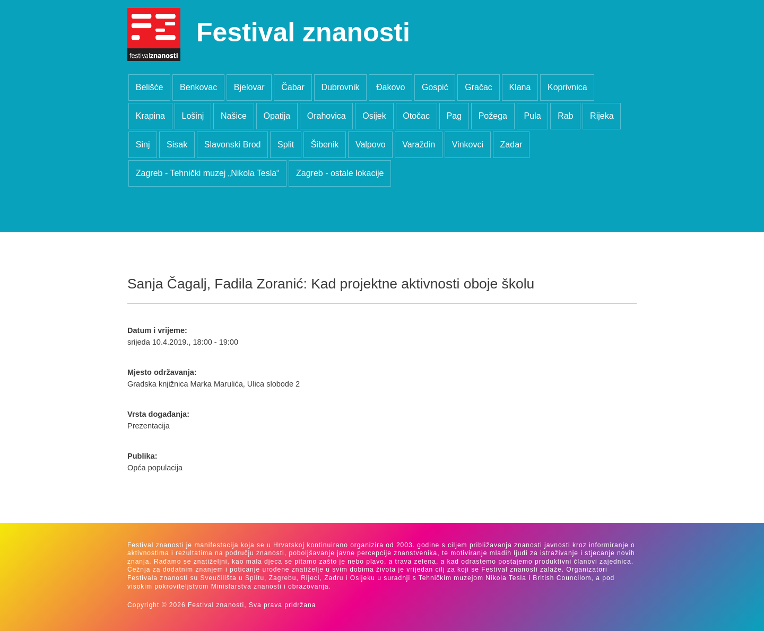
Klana (520, 87)
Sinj (143, 144)
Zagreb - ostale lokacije (340, 173)
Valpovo (370, 144)
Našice (234, 115)
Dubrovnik (340, 87)
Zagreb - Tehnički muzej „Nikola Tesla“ (208, 173)
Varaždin (418, 144)
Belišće (149, 87)
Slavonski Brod (232, 144)
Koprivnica (567, 87)
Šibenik (324, 144)
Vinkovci (467, 144)
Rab (565, 115)
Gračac (478, 87)
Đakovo (390, 87)
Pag (454, 115)
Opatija (276, 115)
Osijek (374, 115)
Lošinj (193, 115)
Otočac (416, 115)
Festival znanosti (303, 32)
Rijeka (601, 115)
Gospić (435, 87)
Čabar (293, 87)
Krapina (150, 115)
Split (285, 144)
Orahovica (326, 115)
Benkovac (198, 87)
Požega (493, 115)
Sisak (177, 144)
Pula (532, 115)
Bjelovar (249, 87)
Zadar (511, 144)
